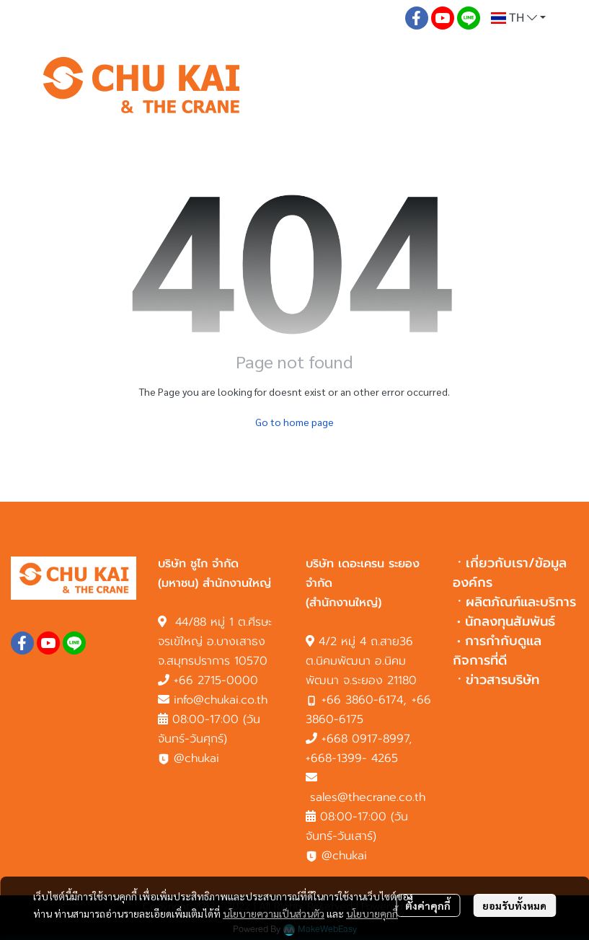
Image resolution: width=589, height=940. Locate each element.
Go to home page (294, 421)
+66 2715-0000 (216, 680)
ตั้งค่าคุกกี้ (428, 905)
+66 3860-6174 (362, 700)
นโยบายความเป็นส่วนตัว (273, 913)
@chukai (188, 758)
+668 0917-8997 (365, 739)
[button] (518, 18)
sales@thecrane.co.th (367, 797)
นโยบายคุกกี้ (372, 913)
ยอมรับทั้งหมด (514, 905)
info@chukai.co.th (220, 700)
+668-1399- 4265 (352, 758)
